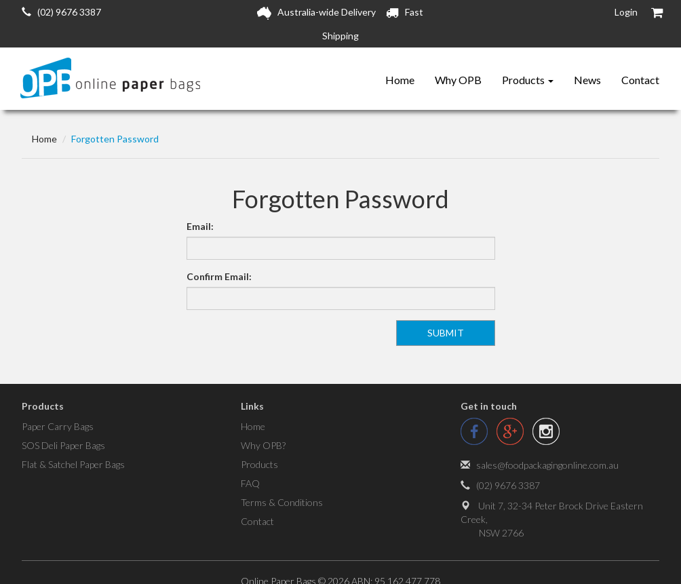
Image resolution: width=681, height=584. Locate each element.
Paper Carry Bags (58, 426)
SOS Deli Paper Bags (63, 445)
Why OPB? (263, 445)
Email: (200, 226)
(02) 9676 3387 (61, 12)
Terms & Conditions (282, 502)
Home (399, 79)
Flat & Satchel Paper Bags (73, 464)
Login (626, 12)
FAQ (250, 483)
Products (527, 79)
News (587, 79)
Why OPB (458, 79)
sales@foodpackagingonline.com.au (547, 465)
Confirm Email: (219, 276)
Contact (640, 79)
